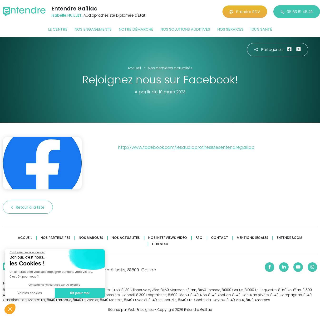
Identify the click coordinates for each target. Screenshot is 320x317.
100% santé (261, 29)
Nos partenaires (55, 238)
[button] (10, 309)
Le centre (57, 29)
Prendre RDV (245, 11)
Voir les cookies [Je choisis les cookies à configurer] (29, 293)
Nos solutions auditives (185, 29)
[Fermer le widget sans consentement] (27, 252)
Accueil (25, 238)
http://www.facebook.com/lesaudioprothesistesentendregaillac (186, 147)
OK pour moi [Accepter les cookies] (79, 293)
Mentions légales (252, 238)
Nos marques (91, 238)
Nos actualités (126, 238)
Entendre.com (289, 238)
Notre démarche (136, 29)
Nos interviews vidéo (167, 238)
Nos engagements (93, 29)
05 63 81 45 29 (297, 11)
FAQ (199, 238)
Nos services (230, 29)
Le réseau (160, 244)
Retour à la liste (27, 207)
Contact (219, 238)
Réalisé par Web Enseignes (131, 309)
